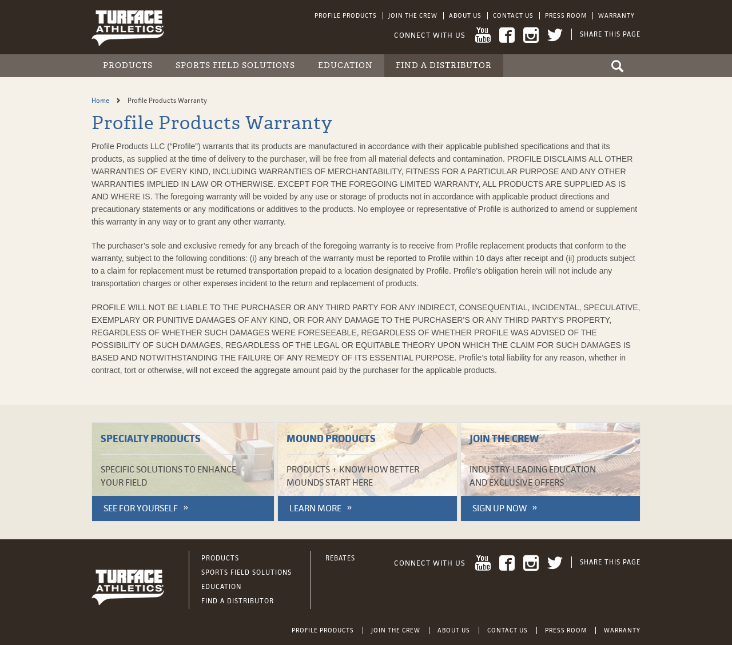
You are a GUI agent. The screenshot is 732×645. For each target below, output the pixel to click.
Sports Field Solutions (235, 65)
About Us (465, 15)
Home (101, 100)
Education (345, 65)
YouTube (483, 35)
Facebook (507, 35)
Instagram (531, 35)
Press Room (566, 15)
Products (128, 65)
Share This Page (610, 34)
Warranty (616, 15)
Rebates (340, 558)
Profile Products (346, 15)
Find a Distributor (444, 65)
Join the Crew (412, 15)
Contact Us (513, 15)
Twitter (555, 35)
